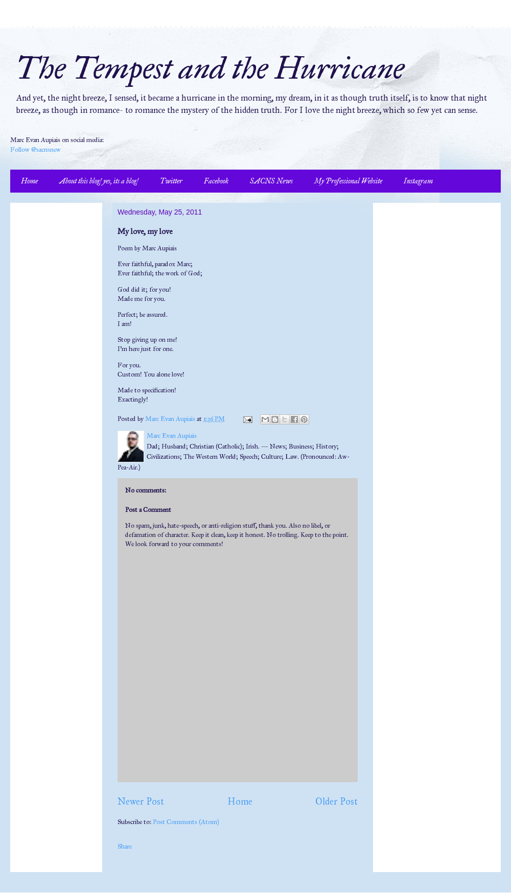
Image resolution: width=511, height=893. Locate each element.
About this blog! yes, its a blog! (98, 181)
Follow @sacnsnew (35, 150)
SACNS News (271, 181)
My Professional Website (348, 181)
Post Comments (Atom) (186, 822)
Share (125, 846)
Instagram (418, 181)
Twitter (171, 181)
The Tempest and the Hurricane (209, 68)
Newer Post (141, 801)
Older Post (336, 801)
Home (29, 181)
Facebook (216, 181)
